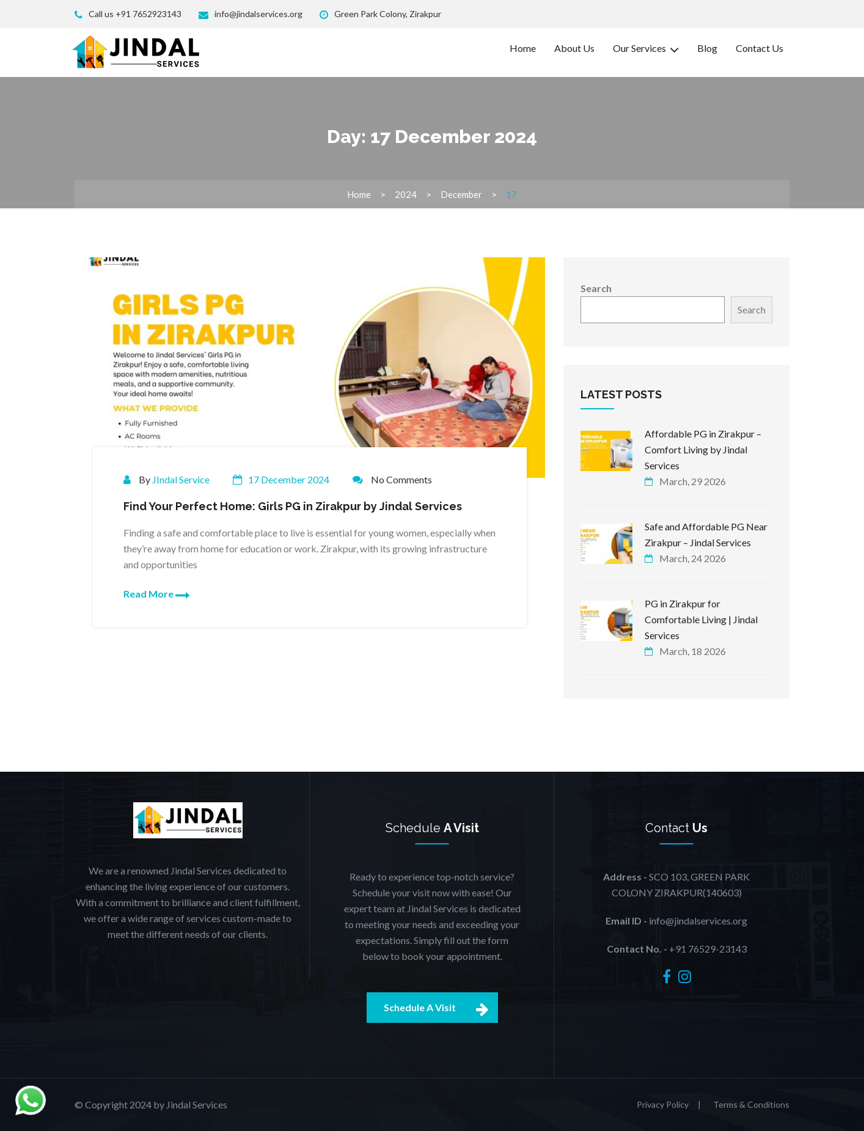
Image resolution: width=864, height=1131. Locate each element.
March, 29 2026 (692, 481)
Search (596, 288)
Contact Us (759, 48)
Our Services (646, 48)
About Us (574, 48)
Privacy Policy (663, 1104)
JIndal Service (181, 479)
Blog (707, 48)
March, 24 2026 (692, 558)
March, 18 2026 (692, 651)
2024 (406, 194)
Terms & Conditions (751, 1104)
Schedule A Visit (441, 1007)
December (461, 194)
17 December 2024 (288, 479)
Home (523, 48)
